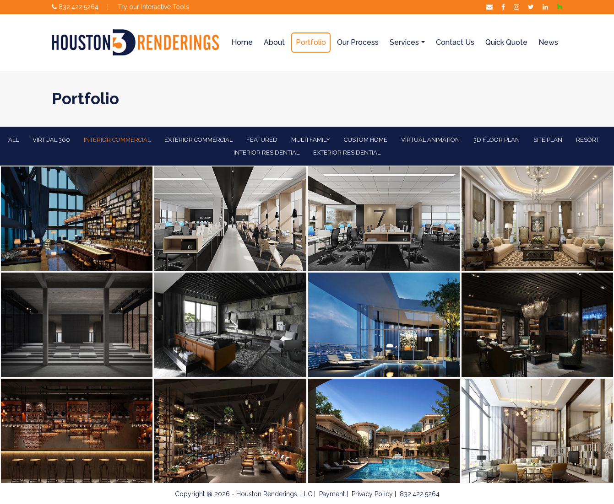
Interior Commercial (117, 139)
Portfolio (311, 42)
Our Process (358, 42)
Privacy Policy (372, 494)
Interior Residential (266, 152)
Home (242, 42)
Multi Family (310, 139)
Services (404, 42)
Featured (261, 139)
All (13, 139)
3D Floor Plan (496, 139)
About (274, 42)
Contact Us (455, 42)
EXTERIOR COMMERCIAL (198, 139)
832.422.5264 (75, 7)
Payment (332, 494)
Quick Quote (506, 42)
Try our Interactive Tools (153, 7)
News (548, 42)
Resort (587, 139)
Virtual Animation (430, 139)
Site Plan (547, 139)
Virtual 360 (51, 139)
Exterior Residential (346, 152)
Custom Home (365, 139)
